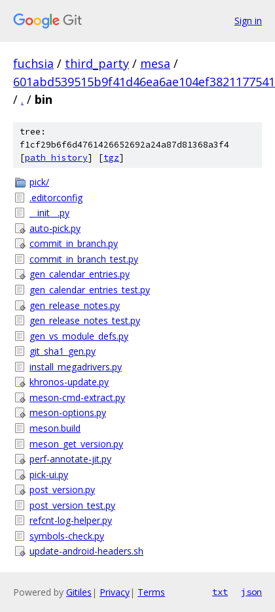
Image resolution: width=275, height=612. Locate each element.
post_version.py (62, 489)
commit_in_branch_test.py (83, 259)
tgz (111, 157)
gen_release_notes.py (74, 305)
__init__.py (49, 212)
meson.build (55, 428)
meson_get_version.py (76, 444)
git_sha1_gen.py (62, 351)
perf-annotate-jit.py (70, 459)
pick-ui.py (48, 474)
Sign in (248, 20)
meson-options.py (67, 412)
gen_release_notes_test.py (84, 320)
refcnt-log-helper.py (70, 520)
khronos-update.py (69, 382)
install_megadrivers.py (75, 367)
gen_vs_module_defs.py (78, 336)
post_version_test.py (72, 505)
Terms (151, 592)
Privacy (115, 592)
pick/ (39, 182)
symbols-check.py (66, 536)
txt (220, 592)
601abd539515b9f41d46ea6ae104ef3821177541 (144, 81)
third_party (97, 63)
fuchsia (33, 63)
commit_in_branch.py (73, 243)
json (251, 592)
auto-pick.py (55, 228)
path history (56, 157)
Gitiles (79, 592)
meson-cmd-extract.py (77, 397)
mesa (155, 63)
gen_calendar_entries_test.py (89, 289)
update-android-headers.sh (86, 551)
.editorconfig (55, 197)
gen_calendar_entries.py (79, 274)
